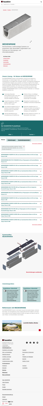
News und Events (6, 374)
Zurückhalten (24, 367)
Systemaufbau (6, 62)
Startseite (5, 9)
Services (4, 370)
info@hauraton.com (5, 346)
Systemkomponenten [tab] (24, 140)
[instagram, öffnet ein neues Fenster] (34, 344)
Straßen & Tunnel (25, 361)
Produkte (9, 9)
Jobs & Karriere (5, 382)
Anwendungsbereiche (6, 347)
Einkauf (3, 396)
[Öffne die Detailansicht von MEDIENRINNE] (17, 27)
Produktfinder (5, 60)
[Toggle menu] (41, 1)
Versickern (24, 365)
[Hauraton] (2, 1)
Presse (3, 384)
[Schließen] (9, 401)
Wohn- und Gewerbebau (7, 352)
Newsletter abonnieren (7, 389)
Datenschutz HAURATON (7, 401)
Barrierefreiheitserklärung (7, 394)
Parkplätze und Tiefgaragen (27, 356)
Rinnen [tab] (3, 139)
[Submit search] (2, 4)
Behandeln (4, 367)
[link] (40, 330)
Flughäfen (24, 350)
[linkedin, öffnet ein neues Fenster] (27, 344)
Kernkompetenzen (6, 363)
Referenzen (5, 65)
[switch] (5, 291)
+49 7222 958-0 (5, 345)
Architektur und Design (6, 356)
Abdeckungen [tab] (11, 140)
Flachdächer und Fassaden (7, 350)
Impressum (4, 399)
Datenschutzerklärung (11, 300)
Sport (23, 354)
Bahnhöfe (24, 358)
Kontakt (3, 387)
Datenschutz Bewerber (7, 403)
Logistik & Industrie (6, 358)
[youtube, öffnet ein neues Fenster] (37, 344)
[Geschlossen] (23, 146)
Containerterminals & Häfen (7, 361)
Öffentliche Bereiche (6, 354)
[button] (21, 155)
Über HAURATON (6, 380)
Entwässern (4, 365)
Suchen (32, 134)
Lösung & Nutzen (6, 58)
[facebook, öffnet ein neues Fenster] (30, 344)
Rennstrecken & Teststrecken (28, 352)
